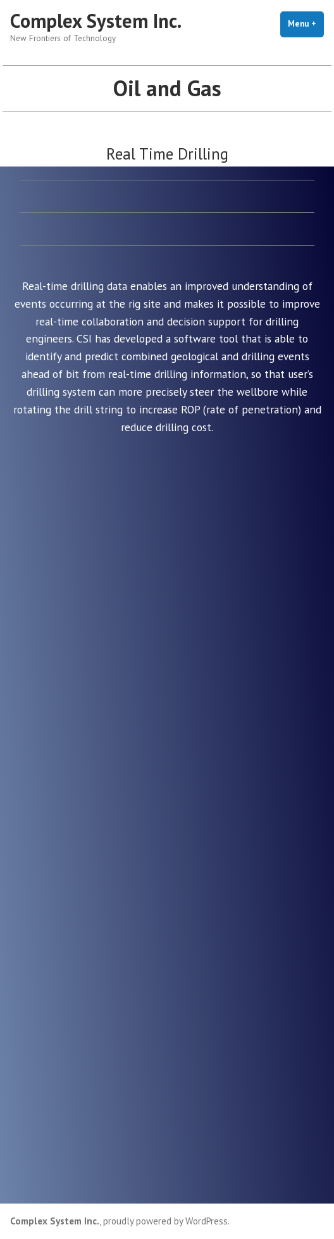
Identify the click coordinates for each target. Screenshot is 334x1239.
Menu (306, 23)
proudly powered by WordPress (165, 1221)
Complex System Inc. (96, 20)
